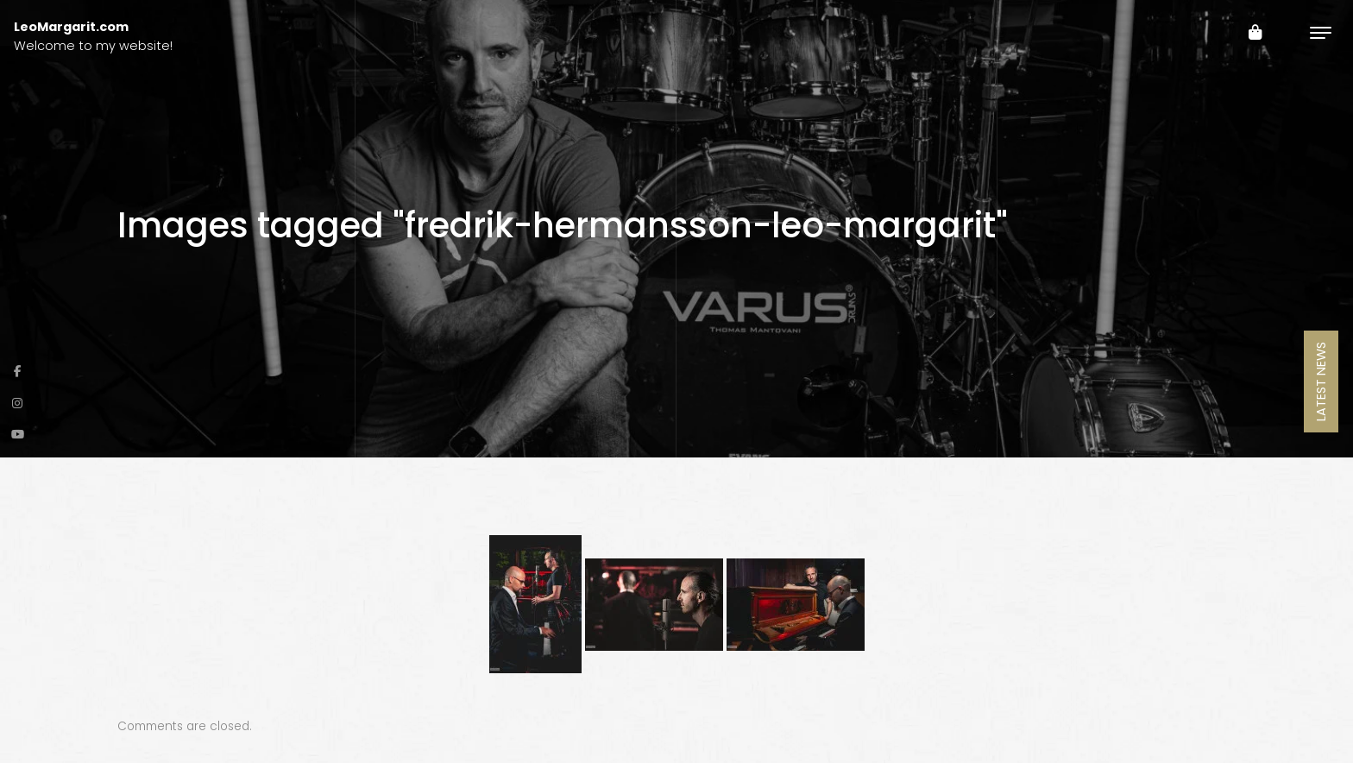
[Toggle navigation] (1320, 32)
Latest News (1321, 381)
